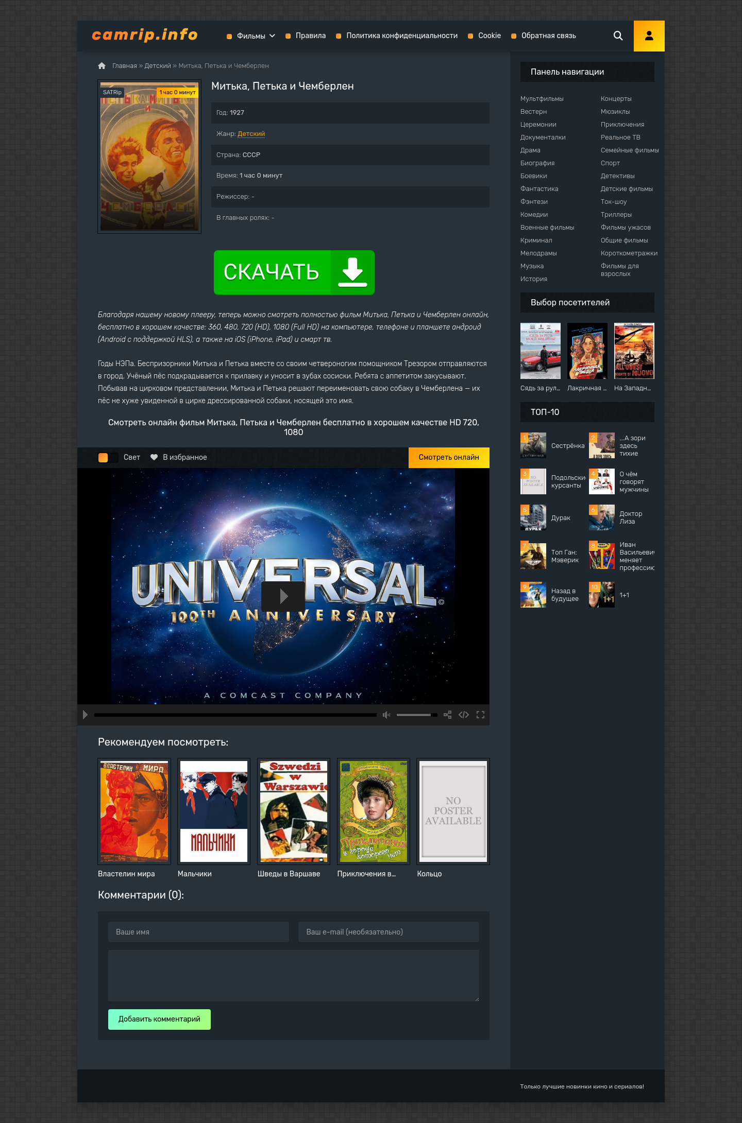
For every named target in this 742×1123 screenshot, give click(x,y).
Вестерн (533, 111)
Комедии (534, 214)
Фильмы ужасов (626, 227)
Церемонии (538, 124)
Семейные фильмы (630, 150)
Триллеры (616, 214)
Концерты (616, 98)
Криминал (536, 240)
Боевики (533, 176)
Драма (530, 150)
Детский (251, 133)
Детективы (618, 176)
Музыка (532, 266)
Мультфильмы (542, 98)
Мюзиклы (615, 111)
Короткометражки (629, 253)
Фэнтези (534, 201)
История (533, 279)
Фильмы (251, 36)
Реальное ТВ (620, 137)
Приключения (622, 124)
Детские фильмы (627, 189)
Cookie (489, 35)
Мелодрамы (538, 253)
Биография (537, 163)
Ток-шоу (614, 201)
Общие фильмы (624, 240)
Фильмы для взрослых (620, 270)
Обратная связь (548, 35)
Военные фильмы (547, 227)
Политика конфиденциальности (402, 35)
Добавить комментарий (159, 1019)
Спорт (610, 163)
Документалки (543, 137)
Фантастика (539, 189)
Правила (311, 35)
